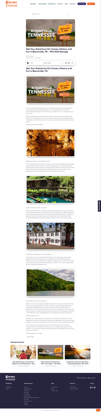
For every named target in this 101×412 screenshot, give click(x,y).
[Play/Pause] (28, 63)
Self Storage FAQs (27, 388)
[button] (98, 410)
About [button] (66, 3)
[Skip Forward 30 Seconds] (68, 63)
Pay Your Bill (26, 399)
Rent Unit (91, 3)
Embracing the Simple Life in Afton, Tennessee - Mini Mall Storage (50, 363)
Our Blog (25, 402)
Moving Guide (27, 394)
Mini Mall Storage (30, 56)
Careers (52, 388)
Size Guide (26, 387)
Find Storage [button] (33, 3)
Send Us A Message (74, 388)
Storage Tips (26, 390)
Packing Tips (26, 392)
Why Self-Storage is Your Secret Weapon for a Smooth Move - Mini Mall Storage (23, 363)
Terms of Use (57, 410)
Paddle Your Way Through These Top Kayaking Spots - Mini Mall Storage (78, 363)
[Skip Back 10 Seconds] (66, 63)
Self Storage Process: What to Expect (31, 397)
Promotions (26, 404)
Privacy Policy (51, 410)
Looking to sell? (54, 390)
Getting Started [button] (52, 3)
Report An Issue (99, 206)
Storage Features (27, 395)
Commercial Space (42, 3)
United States (8, 387)
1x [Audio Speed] (62, 63)
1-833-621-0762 (73, 387)
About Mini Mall (54, 387)
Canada (7, 388)
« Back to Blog (30, 336)
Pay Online (82, 3)
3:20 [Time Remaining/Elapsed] (72, 63)
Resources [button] (60, 3)
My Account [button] (73, 3)
